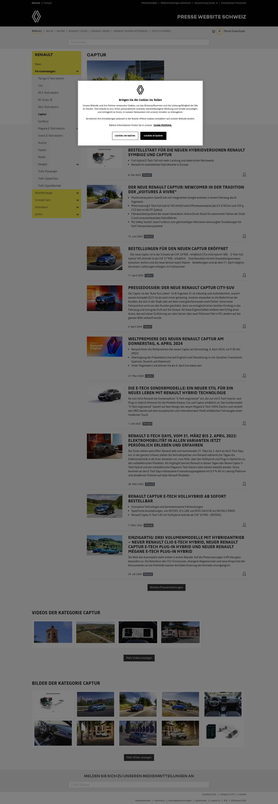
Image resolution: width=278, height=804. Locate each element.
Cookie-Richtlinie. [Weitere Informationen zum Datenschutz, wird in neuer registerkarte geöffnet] (163, 125)
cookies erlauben (153, 135)
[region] (140, 113)
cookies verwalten (125, 135)
